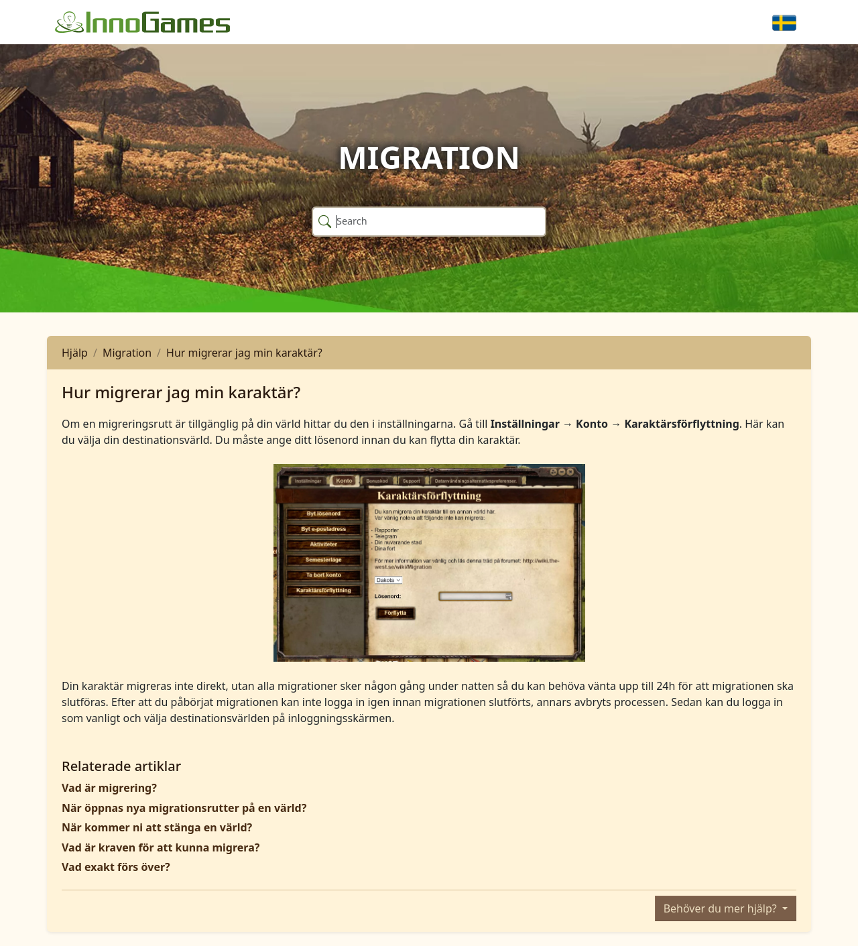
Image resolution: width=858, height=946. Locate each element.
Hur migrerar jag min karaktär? (244, 352)
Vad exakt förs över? (116, 867)
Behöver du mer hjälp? (722, 908)
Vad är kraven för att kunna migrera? (160, 847)
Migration (127, 352)
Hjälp (75, 352)
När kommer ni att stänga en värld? (157, 827)
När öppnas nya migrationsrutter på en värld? (184, 808)
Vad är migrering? (109, 787)
